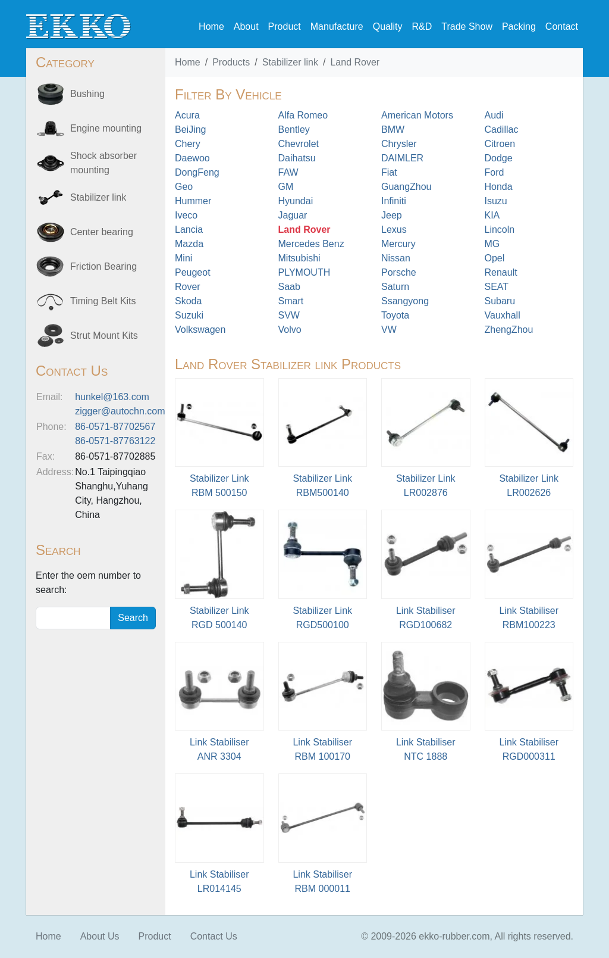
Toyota (395, 315)
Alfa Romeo (303, 115)
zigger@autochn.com (120, 411)
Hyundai (295, 201)
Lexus (394, 229)
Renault (501, 272)
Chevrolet (298, 144)
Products (231, 62)
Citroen (500, 144)
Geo (184, 187)
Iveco (186, 215)
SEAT (497, 287)
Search (133, 618)
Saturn (395, 287)
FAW (288, 172)
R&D (422, 26)
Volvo (290, 329)
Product (284, 26)
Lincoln (500, 229)
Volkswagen (200, 329)
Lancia (189, 229)
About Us (100, 936)
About (246, 26)
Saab (289, 287)
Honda (499, 187)
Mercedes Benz (311, 244)
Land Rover (354, 62)
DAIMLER (402, 158)
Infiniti (393, 201)
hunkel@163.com (112, 397)
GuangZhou (406, 187)
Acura (187, 115)
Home (211, 26)
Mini (183, 258)
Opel (495, 258)
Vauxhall (502, 315)
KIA (492, 215)
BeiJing (190, 129)
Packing (519, 26)
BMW (392, 129)
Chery (187, 144)
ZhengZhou (509, 329)
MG (492, 244)
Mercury (398, 244)
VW (389, 329)
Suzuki (189, 315)
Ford (494, 172)
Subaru (500, 301)
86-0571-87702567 (115, 427)
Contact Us (213, 936)
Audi (494, 115)
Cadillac (502, 129)
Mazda (189, 244)
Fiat (389, 172)
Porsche (398, 272)
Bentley (294, 129)
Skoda (188, 301)
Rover (187, 287)
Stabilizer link (290, 62)
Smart (291, 301)
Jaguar (292, 215)
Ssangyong (405, 301)
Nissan (395, 258)
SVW (289, 315)
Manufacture (336, 26)
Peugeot (193, 272)
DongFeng (197, 172)
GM (286, 187)
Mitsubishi (299, 258)
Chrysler (399, 144)
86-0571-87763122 (115, 441)
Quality (388, 26)
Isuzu (496, 201)
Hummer (193, 201)
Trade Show (466, 26)
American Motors (417, 115)
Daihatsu (297, 158)
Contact (561, 26)
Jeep (391, 215)
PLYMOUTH (304, 272)
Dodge (499, 158)
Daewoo (192, 158)
